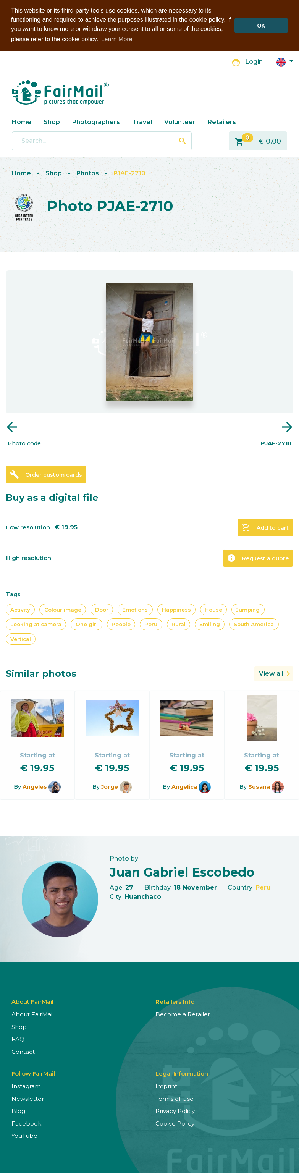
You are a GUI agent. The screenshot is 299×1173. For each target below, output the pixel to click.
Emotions (135, 610)
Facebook (26, 1123)
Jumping (248, 610)
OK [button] (261, 26)
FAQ (17, 1039)
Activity (20, 610)
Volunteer (180, 122)
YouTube (24, 1135)
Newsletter (27, 1098)
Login (254, 61)
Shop (52, 122)
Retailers (222, 122)
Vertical (20, 639)
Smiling (209, 624)
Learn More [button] (117, 39)
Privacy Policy (175, 1111)
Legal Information (181, 1073)
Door (101, 610)
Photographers (96, 122)
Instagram (26, 1086)
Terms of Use (174, 1098)
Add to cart (265, 527)
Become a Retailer (182, 1014)
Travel (142, 122)
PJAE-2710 (129, 173)
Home (21, 122)
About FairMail (32, 1014)
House (213, 610)
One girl (87, 624)
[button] (284, 61)
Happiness (176, 610)
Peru (150, 624)
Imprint (166, 1086)
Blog (18, 1111)
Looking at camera (35, 624)
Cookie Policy (174, 1123)
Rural (178, 624)
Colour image (62, 610)
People (121, 624)
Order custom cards (46, 474)
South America (254, 624)
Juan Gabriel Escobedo (182, 872)
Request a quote (258, 558)
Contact (23, 1051)
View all (271, 673)
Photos (87, 173)
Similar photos (41, 673)
